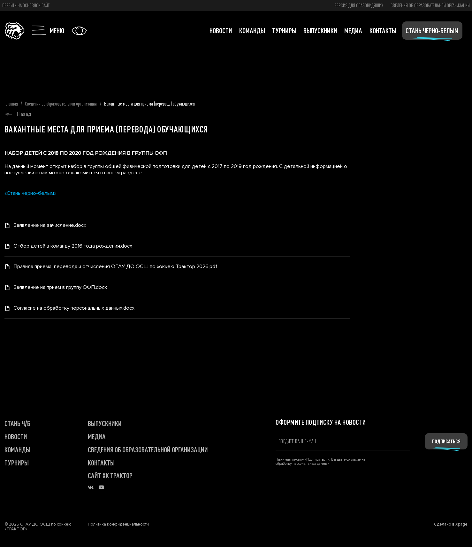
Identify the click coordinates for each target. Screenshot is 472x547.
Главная (11, 104)
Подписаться (446, 441)
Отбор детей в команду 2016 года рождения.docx (72, 246)
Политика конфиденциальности (118, 524)
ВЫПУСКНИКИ (105, 423)
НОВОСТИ (15, 436)
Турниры (284, 30)
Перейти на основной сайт (25, 5)
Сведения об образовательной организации (430, 5)
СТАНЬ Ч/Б (17, 423)
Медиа (353, 30)
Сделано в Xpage (451, 524)
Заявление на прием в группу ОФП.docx (60, 287)
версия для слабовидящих (358, 5)
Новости (220, 30)
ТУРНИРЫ (16, 462)
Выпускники (320, 30)
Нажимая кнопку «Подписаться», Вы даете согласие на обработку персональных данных (321, 461)
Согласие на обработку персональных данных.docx (73, 308)
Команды (252, 30)
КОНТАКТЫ (101, 462)
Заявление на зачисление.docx (49, 225)
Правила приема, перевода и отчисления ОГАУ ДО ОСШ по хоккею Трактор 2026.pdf (115, 267)
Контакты (382, 30)
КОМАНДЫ (17, 449)
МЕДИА (97, 436)
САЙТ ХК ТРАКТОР (110, 475)
